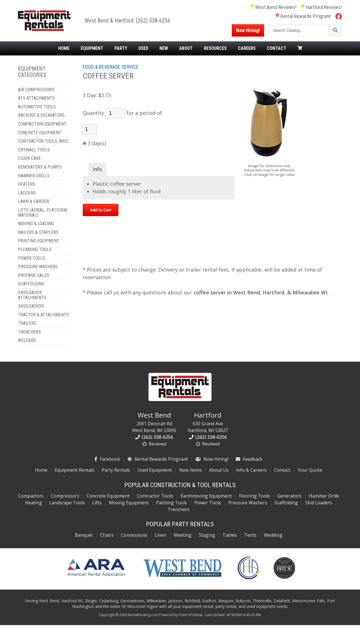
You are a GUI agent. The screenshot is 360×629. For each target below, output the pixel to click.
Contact (276, 52)
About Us (219, 474)
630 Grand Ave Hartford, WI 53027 (208, 425)
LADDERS (27, 196)
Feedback (249, 463)
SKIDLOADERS (31, 309)
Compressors (65, 499)
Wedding (273, 539)
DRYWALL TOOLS (34, 153)
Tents (250, 539)
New (163, 52)
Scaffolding (286, 506)
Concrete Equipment (108, 499)
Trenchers (179, 513)
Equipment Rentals (74, 474)
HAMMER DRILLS (34, 179)
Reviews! (154, 447)
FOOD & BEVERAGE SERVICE (111, 70)
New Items (190, 474)
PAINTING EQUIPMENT (38, 244)
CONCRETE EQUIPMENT (39, 136)
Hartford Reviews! (321, 9)
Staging (207, 539)
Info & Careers (251, 474)
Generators (289, 499)
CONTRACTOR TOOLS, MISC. (43, 145)
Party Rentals (116, 474)
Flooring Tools (254, 499)
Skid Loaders (318, 506)
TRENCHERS (29, 335)
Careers (247, 52)
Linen (160, 539)
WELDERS (27, 344)
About (186, 52)
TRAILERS (27, 327)
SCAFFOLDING (31, 287)
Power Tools (207, 506)
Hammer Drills (324, 499)
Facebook (107, 463)
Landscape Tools (67, 506)
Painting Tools (171, 506)
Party (120, 52)
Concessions (134, 539)
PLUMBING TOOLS (34, 253)
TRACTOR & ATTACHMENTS (43, 318)
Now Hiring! (248, 32)
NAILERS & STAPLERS (38, 236)
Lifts (97, 506)
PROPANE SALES (33, 279)
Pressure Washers (247, 506)
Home (63, 52)
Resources (215, 52)
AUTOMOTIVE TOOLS (37, 110)
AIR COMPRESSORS (36, 93)
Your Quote (310, 474)
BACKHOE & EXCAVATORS (41, 119)
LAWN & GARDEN (33, 205)
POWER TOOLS (31, 262)
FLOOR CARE (29, 162)
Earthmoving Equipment (206, 499)
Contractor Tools (155, 499)
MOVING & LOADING (36, 227)
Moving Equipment (129, 506)
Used (143, 52)
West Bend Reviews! (273, 9)
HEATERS (26, 188)
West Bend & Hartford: (115, 22)
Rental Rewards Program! (303, 18)
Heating (33, 506)
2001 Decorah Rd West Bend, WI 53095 (154, 425)
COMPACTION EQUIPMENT (42, 127)
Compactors (31, 499)
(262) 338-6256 (158, 22)
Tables (229, 539)
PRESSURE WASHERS (38, 270)
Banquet (84, 539)
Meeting (183, 539)
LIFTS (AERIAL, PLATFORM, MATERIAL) (43, 216)
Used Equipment (154, 474)
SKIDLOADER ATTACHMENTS (32, 299)
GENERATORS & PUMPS (40, 170)
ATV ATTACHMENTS (36, 102)
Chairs (107, 539)
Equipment (92, 52)
